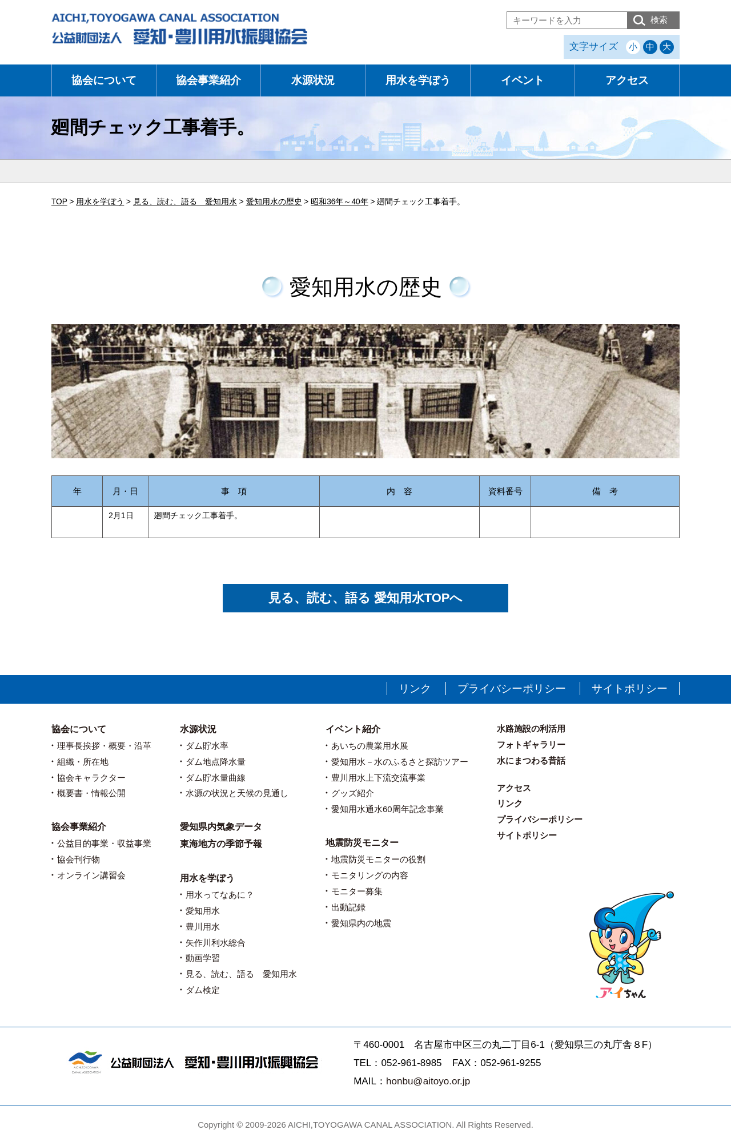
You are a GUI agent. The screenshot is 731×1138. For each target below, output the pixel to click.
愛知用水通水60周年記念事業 (387, 809)
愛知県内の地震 (361, 923)
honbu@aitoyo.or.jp (428, 1081)
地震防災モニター (362, 843)
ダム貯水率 (207, 745)
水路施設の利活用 (531, 728)
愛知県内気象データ (221, 827)
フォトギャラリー (531, 744)
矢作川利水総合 (216, 942)
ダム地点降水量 (216, 761)
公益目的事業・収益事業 (104, 843)
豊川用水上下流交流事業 (378, 777)
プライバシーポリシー (511, 689)
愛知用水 (203, 910)
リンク (415, 689)
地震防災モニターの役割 (378, 859)
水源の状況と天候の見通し (237, 793)
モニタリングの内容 (369, 875)
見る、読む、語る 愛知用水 (241, 974)
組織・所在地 (83, 761)
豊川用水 (203, 926)
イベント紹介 (353, 729)
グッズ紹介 (352, 793)
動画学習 (203, 958)
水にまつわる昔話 (531, 760)
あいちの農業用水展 (369, 745)
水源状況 (313, 80)
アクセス (627, 80)
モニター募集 (357, 891)
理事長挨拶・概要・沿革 (104, 745)
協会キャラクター (91, 777)
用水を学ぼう (418, 80)
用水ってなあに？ (220, 894)
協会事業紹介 (208, 80)
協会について (103, 80)
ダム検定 (203, 990)
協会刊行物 (78, 859)
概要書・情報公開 (91, 793)
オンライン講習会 (91, 875)
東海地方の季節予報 (221, 844)
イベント (522, 80)
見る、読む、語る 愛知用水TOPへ (365, 598)
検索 (659, 20)
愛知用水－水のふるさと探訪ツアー (399, 761)
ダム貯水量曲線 (216, 777)
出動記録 (348, 907)
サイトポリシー (630, 689)
